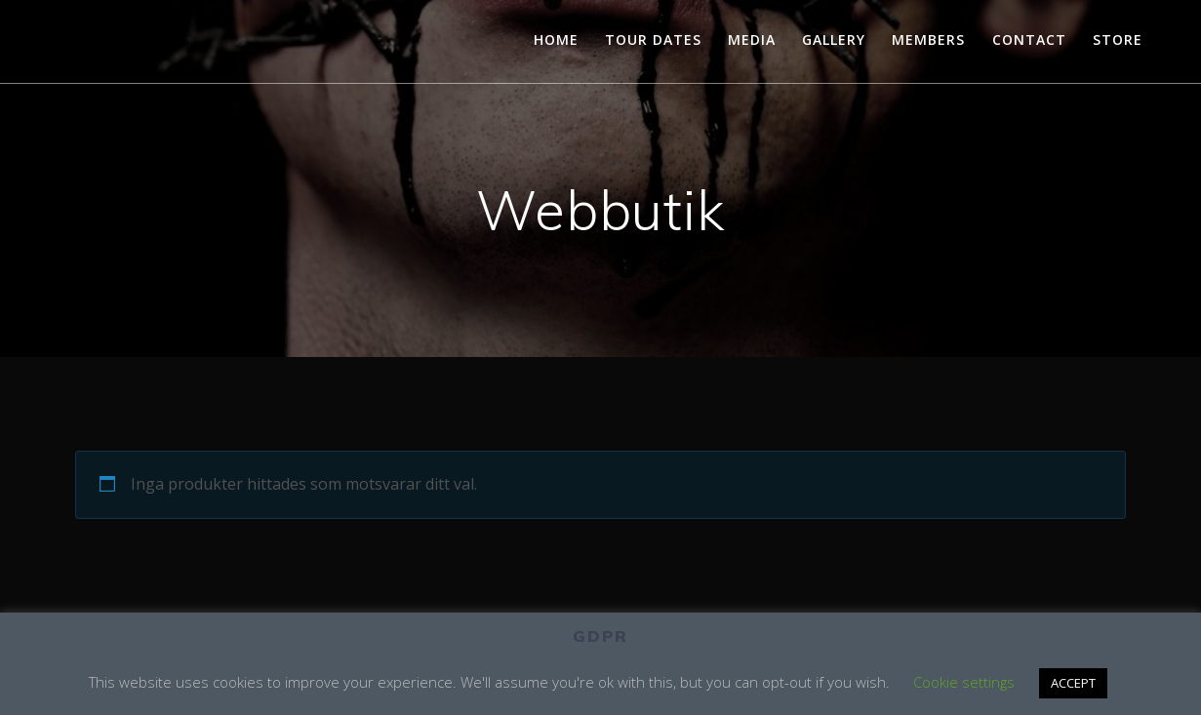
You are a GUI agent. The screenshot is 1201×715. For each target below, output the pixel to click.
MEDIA (752, 39)
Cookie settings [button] (964, 682)
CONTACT (1029, 39)
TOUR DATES (653, 39)
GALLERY (833, 39)
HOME (556, 39)
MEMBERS (928, 39)
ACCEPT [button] (1073, 683)
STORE (1117, 39)
